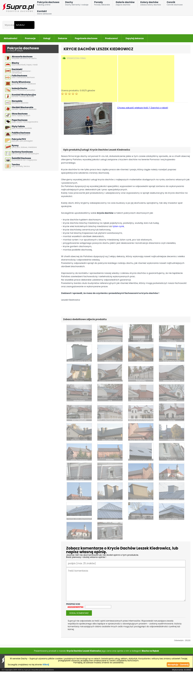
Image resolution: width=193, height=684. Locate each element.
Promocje (30, 38)
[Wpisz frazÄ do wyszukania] (8, 25)
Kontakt (44, 13)
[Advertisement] (89, 78)
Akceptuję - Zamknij (178, 664)
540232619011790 (74, 607)
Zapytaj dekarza (135, 38)
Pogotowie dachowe (86, 38)
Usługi (46, 38)
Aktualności (10, 38)
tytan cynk (118, 226)
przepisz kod (73, 604)
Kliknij (46, 664)
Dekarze (62, 38)
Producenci (111, 38)
